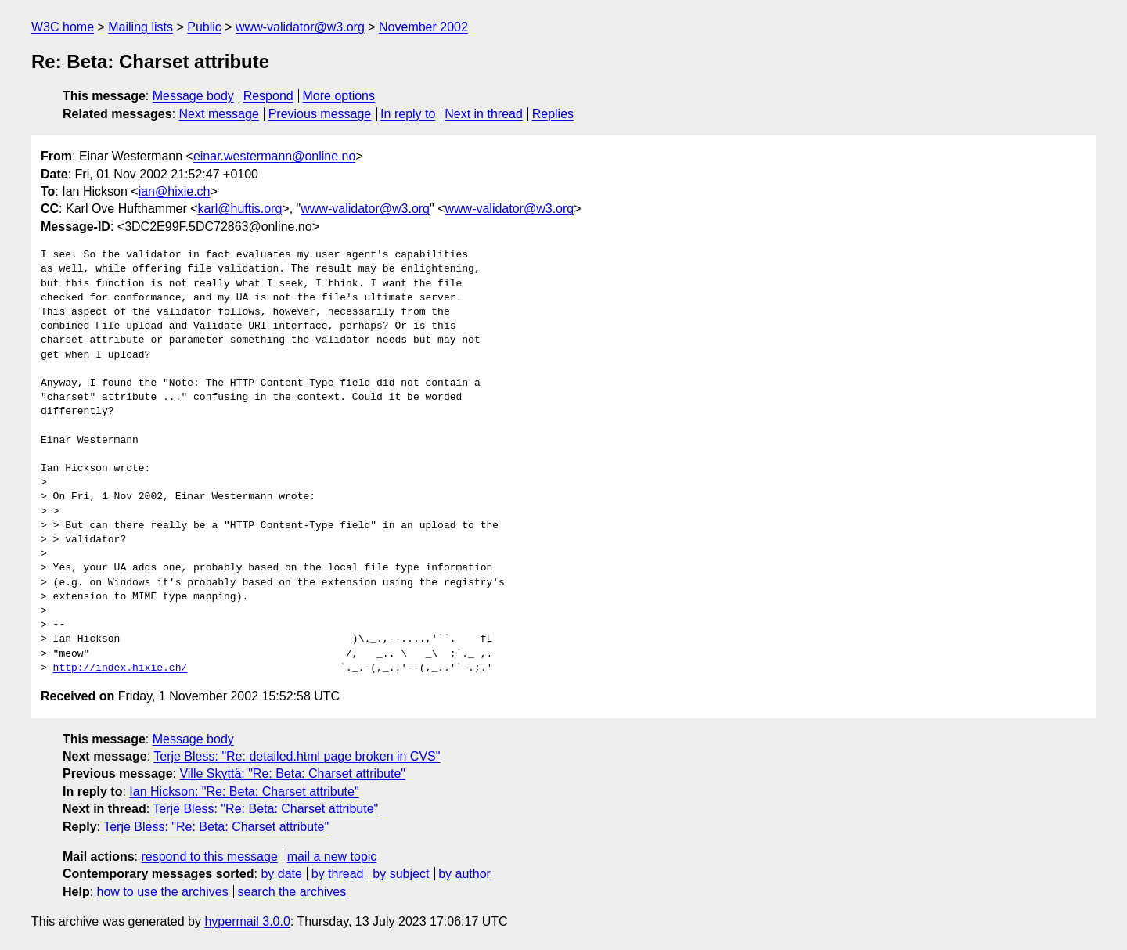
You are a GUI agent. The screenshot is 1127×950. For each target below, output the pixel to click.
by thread (337, 873)
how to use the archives (163, 891)
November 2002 (423, 27)
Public (204, 27)
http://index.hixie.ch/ (120, 668)
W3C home (62, 27)
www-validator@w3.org (300, 27)
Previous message (320, 114)
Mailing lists (140, 27)
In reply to (407, 114)
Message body (193, 96)
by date (281, 873)
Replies (553, 114)
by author (464, 873)
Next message (219, 114)
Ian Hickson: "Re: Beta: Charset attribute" (243, 791)
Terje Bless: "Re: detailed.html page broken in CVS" (296, 756)
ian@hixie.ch (175, 191)
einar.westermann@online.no (274, 156)
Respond (268, 96)
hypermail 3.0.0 (247, 921)
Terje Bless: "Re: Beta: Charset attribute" (265, 808)
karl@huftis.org (240, 208)
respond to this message (209, 856)
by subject (401, 873)
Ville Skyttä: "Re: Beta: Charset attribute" (292, 773)
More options (339, 96)
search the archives (292, 891)
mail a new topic (332, 856)
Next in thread (484, 114)
